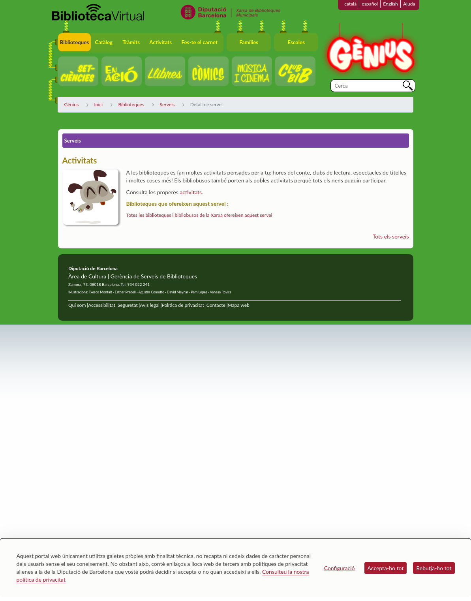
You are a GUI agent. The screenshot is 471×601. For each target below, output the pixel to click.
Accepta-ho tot (386, 568)
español (370, 4)
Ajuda (409, 4)
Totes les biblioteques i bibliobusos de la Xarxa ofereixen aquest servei (199, 215)
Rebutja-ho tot (433, 568)
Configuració (339, 568)
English (390, 4)
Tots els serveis (391, 236)
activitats (191, 192)
